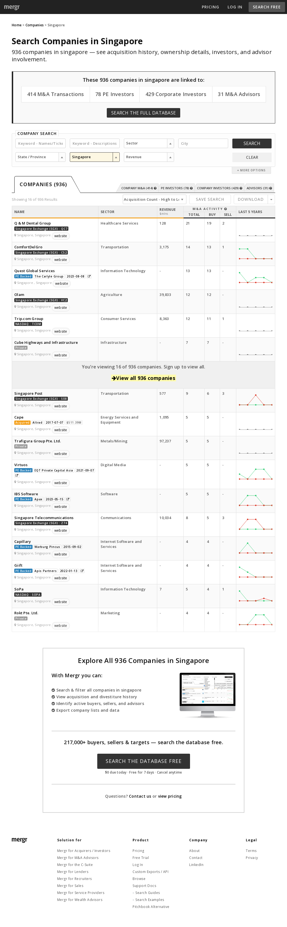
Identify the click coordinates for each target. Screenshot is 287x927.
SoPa (19, 589)
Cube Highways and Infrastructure (46, 342)
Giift (18, 565)
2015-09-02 (72, 547)
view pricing (170, 796)
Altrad (37, 422)
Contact (196, 857)
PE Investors (177, 188)
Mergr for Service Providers (81, 892)
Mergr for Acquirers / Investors (83, 850)
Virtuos (20, 464)
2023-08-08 (75, 276)
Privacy (252, 857)
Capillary (22, 541)
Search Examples (149, 899)
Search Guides (147, 892)
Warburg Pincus (47, 547)
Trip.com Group (28, 318)
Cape (19, 417)
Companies (35, 25)
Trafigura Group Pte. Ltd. (37, 440)
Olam (19, 294)
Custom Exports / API (150, 871)
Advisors (259, 188)
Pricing (210, 7)
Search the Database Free (144, 761)
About (194, 850)
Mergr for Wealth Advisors (80, 899)
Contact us (140, 796)
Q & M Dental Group (32, 223)
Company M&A (138, 188)
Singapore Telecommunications (43, 517)
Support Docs (144, 885)
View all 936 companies (143, 378)
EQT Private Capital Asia (53, 470)
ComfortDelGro (28, 246)
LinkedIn (196, 864)
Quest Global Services (34, 270)
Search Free (267, 7)
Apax (38, 499)
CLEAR (252, 157)
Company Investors (219, 188)
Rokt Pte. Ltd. (26, 612)
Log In (235, 7)
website (60, 235)
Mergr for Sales (70, 885)
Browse (139, 878)
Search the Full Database (143, 113)
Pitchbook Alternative (151, 906)
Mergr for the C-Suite (75, 864)
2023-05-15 (54, 499)
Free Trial (141, 857)
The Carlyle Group (49, 276)
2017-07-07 (54, 422)
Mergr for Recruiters (74, 878)
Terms (251, 850)
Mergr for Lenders (73, 871)
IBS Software (26, 493)
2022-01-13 (69, 571)
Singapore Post (28, 393)
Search (252, 143)
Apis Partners (45, 571)
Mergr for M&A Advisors (78, 857)
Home (17, 25)
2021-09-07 (85, 470)
